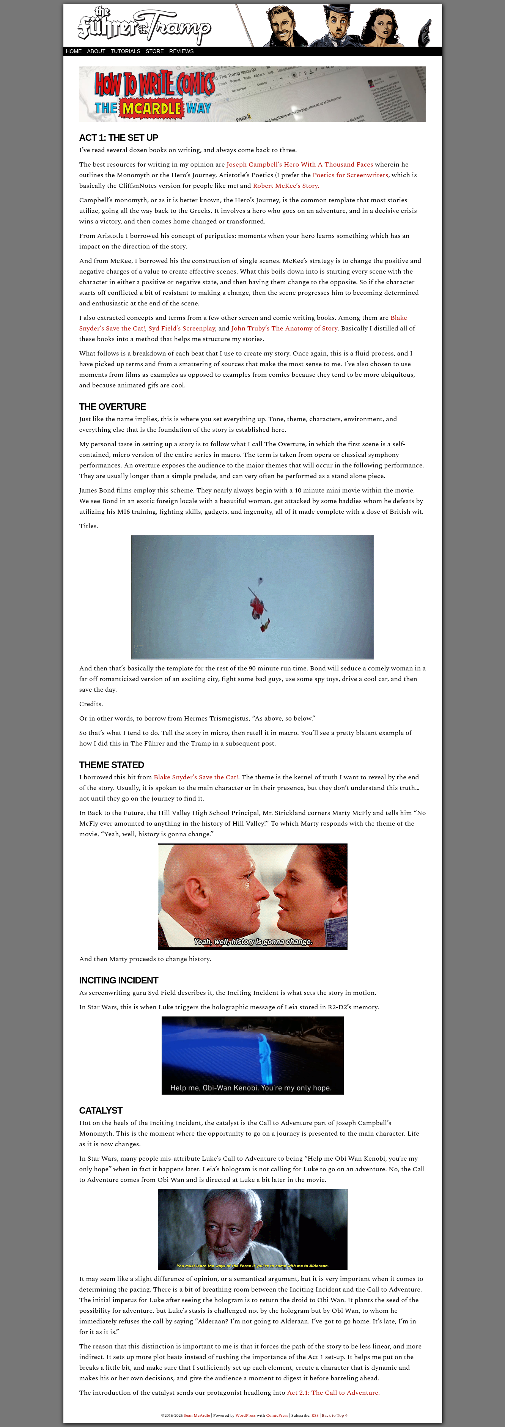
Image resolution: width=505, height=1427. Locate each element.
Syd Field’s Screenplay (181, 328)
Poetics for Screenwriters (351, 175)
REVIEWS (181, 51)
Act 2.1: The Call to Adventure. (333, 1393)
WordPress (246, 1415)
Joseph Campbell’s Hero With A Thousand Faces (300, 164)
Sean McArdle (197, 1415)
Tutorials (125, 51)
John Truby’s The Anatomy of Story (284, 328)
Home (74, 51)
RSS (315, 1415)
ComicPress (277, 1415)
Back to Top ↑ (335, 1415)
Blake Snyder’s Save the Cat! (196, 777)
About (96, 51)
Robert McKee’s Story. (286, 186)
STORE (155, 51)
